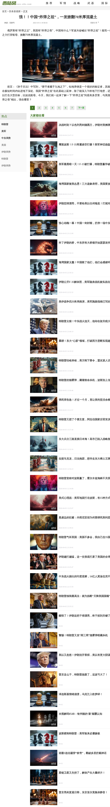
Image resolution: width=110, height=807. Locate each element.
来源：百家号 (9, 23)
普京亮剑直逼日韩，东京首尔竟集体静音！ (83, 792)
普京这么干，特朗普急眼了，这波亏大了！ (83, 674)
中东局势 (6, 138)
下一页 (81, 108)
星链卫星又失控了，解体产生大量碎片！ (82, 772)
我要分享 (94, 23)
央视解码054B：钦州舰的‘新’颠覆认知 (80, 713)
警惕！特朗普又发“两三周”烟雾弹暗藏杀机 (83, 635)
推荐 (49, 3)
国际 (105, 3)
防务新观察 (15, 11)
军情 (63, 3)
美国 (3, 145)
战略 (77, 3)
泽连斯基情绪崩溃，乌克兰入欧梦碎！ (81, 694)
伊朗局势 (6, 152)
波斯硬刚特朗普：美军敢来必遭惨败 (79, 733)
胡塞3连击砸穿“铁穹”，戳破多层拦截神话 (82, 753)
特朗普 (4, 124)
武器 (91, 3)
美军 (3, 131)
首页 (4, 11)
